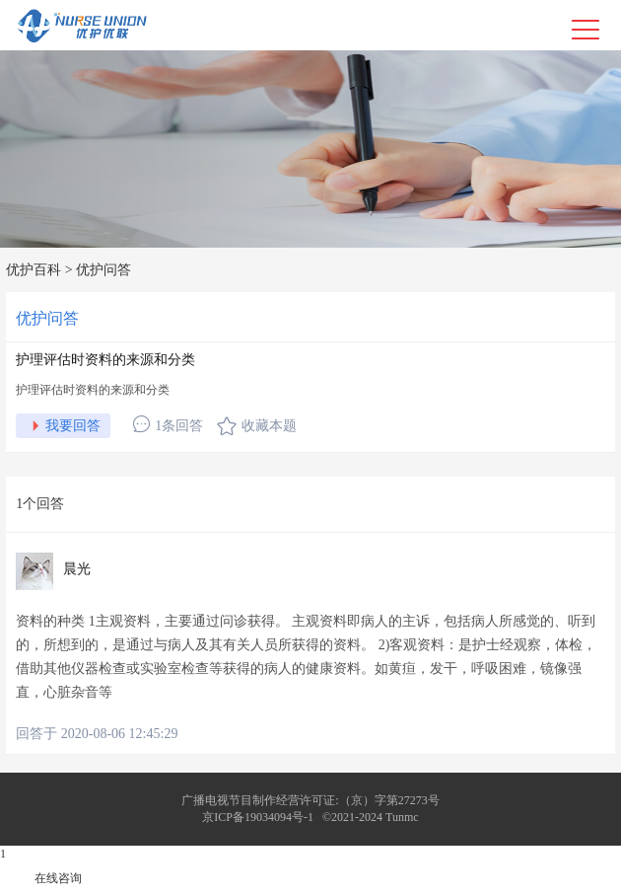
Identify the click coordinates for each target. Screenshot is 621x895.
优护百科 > (39, 269)
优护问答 (103, 269)
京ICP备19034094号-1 (257, 817)
